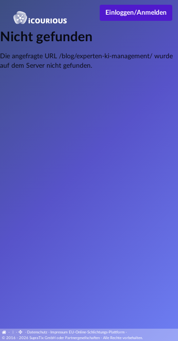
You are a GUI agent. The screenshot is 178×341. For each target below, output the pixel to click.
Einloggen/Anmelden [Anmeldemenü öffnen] (136, 12)
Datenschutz (37, 332)
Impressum (59, 332)
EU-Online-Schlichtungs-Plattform (97, 332)
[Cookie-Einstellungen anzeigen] (12, 332)
